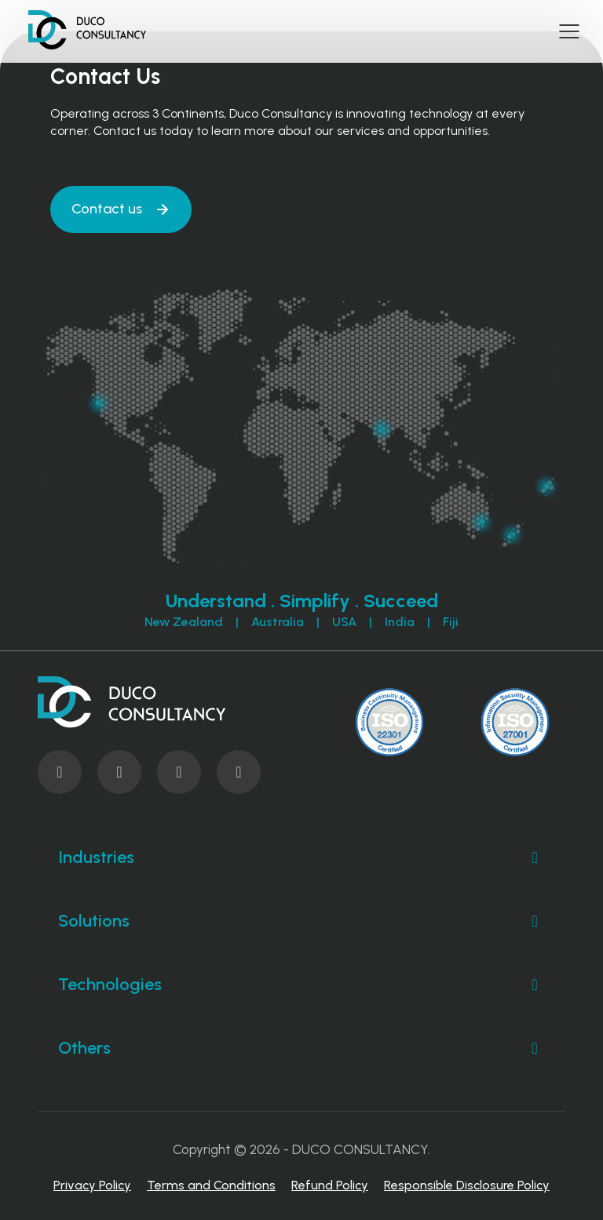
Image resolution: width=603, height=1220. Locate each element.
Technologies (301, 985)
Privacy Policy (92, 1185)
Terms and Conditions (211, 1185)
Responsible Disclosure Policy (467, 1185)
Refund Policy (329, 1185)
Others (301, 1048)
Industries (301, 858)
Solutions (301, 921)
